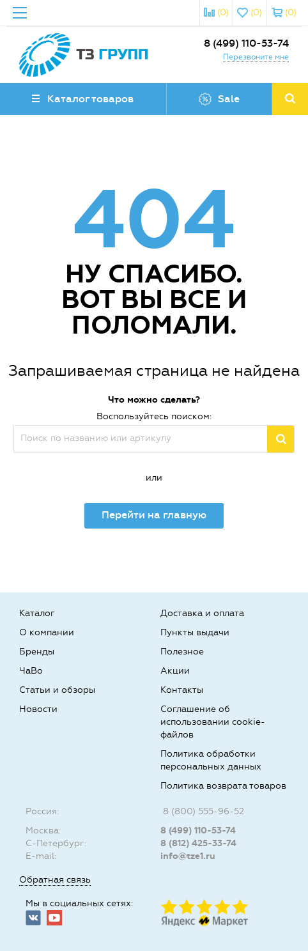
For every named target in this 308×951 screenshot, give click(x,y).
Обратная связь (55, 879)
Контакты (181, 689)
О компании (46, 632)
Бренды (36, 651)
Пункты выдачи (194, 632)
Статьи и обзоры (57, 689)
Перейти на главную (154, 515)
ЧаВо (31, 670)
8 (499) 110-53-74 (246, 43)
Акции (175, 670)
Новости (38, 709)
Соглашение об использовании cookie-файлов (212, 722)
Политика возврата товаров (223, 785)
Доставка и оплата (202, 613)
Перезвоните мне (256, 56)
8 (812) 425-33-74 (198, 843)
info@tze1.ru (187, 856)
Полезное (182, 651)
